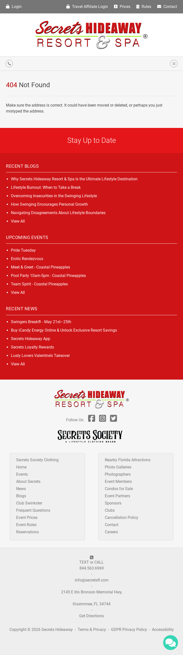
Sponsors (113, 503)
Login (14, 6)
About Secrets (28, 481)
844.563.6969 (91, 568)
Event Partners (117, 496)
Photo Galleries (118, 467)
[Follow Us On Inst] (102, 420)
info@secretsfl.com (92, 580)
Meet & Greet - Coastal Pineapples (40, 267)
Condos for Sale (119, 488)
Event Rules (26, 524)
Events (22, 474)
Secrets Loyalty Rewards (32, 347)
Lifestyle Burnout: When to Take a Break (46, 187)
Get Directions (91, 616)
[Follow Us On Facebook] (91, 420)
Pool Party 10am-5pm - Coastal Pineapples (48, 275)
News (21, 488)
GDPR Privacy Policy (129, 629)
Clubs (110, 510)
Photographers (118, 474)
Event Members (118, 481)
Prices (122, 6)
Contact (167, 6)
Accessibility (163, 629)
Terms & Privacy (92, 629)
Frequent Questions (33, 510)
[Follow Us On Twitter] (113, 420)
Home (21, 467)
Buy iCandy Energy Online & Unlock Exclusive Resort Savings (64, 330)
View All (18, 221)
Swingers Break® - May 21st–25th (41, 321)
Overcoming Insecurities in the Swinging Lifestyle (54, 195)
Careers (111, 532)
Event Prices (26, 517)
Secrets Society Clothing (37, 460)
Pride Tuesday (23, 250)
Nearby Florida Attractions (127, 460)
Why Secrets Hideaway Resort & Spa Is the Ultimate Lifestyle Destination (74, 179)
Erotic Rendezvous (27, 258)
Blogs (21, 496)
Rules (143, 6)
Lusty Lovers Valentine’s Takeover (40, 355)
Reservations (27, 532)
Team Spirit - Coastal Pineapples (39, 284)
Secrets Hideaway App (30, 338)
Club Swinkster (29, 503)
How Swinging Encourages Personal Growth (49, 204)
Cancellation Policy (121, 517)
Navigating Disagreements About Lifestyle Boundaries (58, 212)
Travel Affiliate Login (87, 6)
